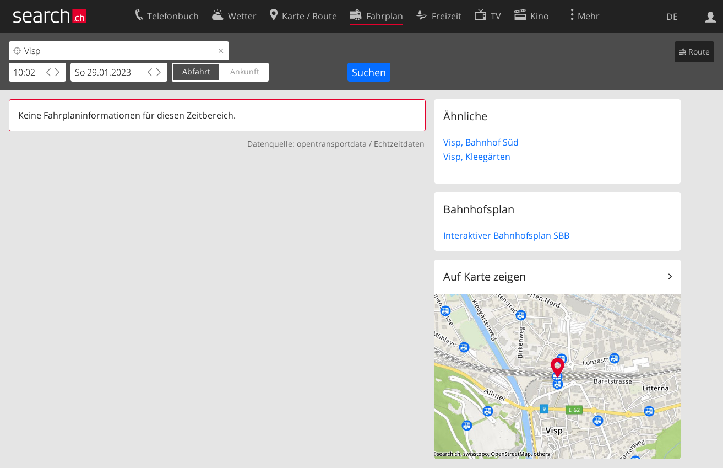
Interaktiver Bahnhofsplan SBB (506, 235)
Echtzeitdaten (399, 143)
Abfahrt (196, 71)
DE (672, 16)
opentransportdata (332, 143)
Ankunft (244, 71)
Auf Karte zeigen (484, 276)
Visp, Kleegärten (476, 156)
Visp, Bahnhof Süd (481, 142)
